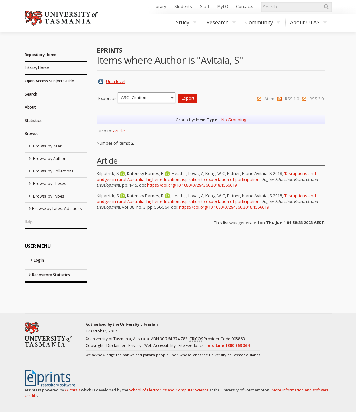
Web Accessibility (160, 345)
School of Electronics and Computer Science (169, 390)
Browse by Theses (49, 183)
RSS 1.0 (292, 99)
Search (31, 94)
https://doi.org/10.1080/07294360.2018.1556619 (192, 185)
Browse (31, 133)
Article (119, 131)
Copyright (94, 345)
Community (262, 22)
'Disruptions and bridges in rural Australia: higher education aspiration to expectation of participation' (206, 176)
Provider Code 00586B (217, 339)
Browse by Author (49, 158)
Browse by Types (48, 196)
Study (186, 22)
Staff (204, 6)
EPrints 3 (72, 390)
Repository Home (40, 54)
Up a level (115, 81)
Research (221, 22)
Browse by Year (47, 146)
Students (183, 6)
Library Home (37, 68)
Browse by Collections (52, 171)
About (30, 107)
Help (29, 221)
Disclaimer (116, 345)
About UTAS (308, 22)
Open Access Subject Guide (49, 81)
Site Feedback (190, 345)
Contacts (244, 6)
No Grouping (233, 119)
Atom (269, 99)
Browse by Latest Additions (57, 208)
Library (159, 6)
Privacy (134, 345)
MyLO (222, 6)
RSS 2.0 (317, 99)
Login (39, 260)
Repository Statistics (51, 275)
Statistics (33, 120)
